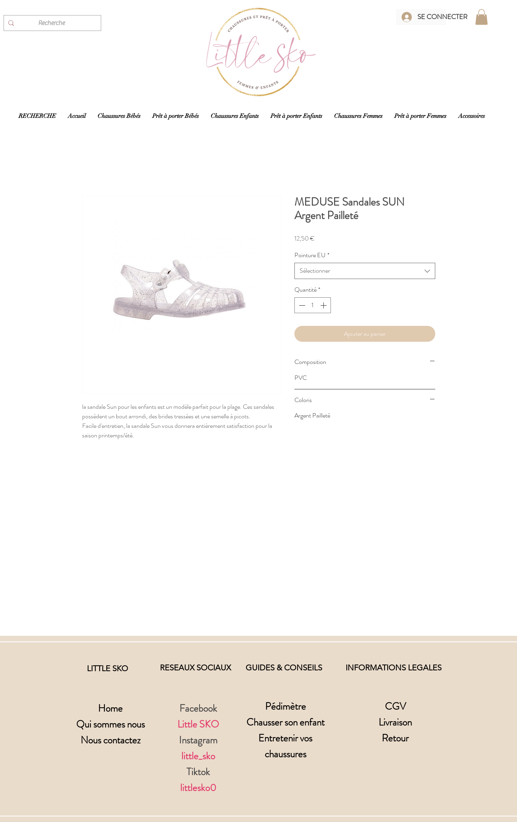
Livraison (395, 722)
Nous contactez (110, 740)
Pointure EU (311, 255)
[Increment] (324, 305)
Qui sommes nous (110, 724)
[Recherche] (51, 23)
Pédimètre (285, 706)
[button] (481, 17)
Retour (395, 738)
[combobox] (364, 271)
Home (110, 708)
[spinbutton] (313, 305)
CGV (395, 706)
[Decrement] (301, 305)
